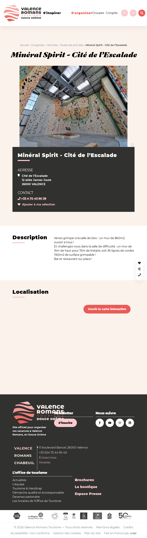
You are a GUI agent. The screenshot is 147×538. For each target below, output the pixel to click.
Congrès (112, 13)
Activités (52, 45)
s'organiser (81, 13)
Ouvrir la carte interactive (107, 309)
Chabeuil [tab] (24, 463)
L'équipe (18, 484)
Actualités (19, 480)
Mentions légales (108, 527)
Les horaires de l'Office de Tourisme (36, 501)
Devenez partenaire (26, 496)
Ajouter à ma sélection (36, 204)
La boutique (86, 487)
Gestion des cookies (67, 533)
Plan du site (92, 533)
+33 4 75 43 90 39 (32, 198)
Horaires (44, 462)
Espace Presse (88, 494)
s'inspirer (52, 13)
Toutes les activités (71, 45)
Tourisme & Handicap (27, 488)
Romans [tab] (23, 456)
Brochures (84, 480)
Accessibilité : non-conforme (30, 533)
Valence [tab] (23, 448)
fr (133, 13)
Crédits (128, 527)
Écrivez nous (47, 457)
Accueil (24, 45)
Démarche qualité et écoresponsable (38, 492)
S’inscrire (65, 423)
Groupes (98, 13)
